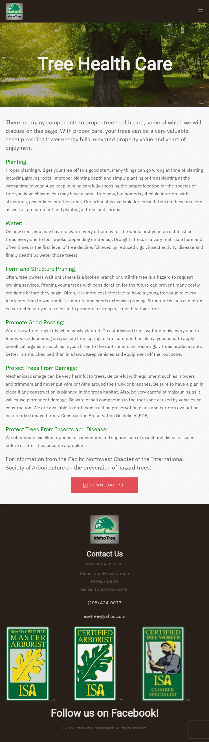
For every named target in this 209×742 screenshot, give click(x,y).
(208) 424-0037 (103, 602)
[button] (200, 11)
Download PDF (104, 485)
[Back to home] (14, 11)
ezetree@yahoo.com (103, 616)
